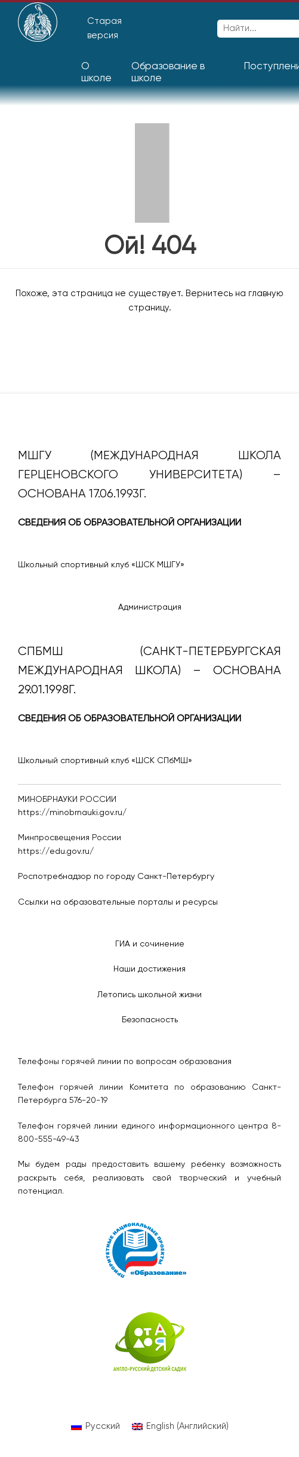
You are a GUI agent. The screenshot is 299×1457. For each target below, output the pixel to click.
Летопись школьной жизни (149, 995)
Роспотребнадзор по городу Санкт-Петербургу (116, 876)
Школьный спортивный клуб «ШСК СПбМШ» (105, 761)
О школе (96, 73)
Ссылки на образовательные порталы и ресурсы (118, 902)
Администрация (149, 607)
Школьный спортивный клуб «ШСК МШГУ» (101, 565)
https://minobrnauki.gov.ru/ (72, 813)
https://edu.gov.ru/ (56, 851)
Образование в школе (168, 73)
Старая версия (104, 28)
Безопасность (150, 1020)
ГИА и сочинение (149, 944)
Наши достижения (149, 969)
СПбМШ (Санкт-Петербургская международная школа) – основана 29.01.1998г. (149, 670)
